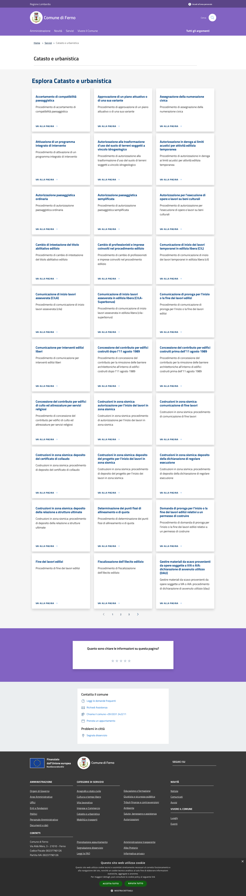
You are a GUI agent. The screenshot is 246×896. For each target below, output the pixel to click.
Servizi (48, 43)
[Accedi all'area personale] (200, 4)
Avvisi (174, 802)
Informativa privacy (134, 853)
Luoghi (174, 818)
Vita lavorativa (85, 802)
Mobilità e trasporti (87, 819)
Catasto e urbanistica (88, 814)
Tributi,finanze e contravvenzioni (141, 802)
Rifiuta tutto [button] (135, 883)
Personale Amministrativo (44, 819)
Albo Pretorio (131, 848)
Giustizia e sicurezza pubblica (139, 796)
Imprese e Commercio (88, 808)
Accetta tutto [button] (111, 883)
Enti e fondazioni (39, 808)
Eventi (174, 824)
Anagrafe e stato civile (89, 791)
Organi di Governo (39, 791)
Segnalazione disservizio (90, 848)
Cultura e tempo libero (89, 797)
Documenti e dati (39, 825)
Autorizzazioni (131, 819)
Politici (33, 814)
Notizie (174, 791)
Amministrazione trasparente (139, 842)
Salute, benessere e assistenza (140, 814)
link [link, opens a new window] (153, 877)
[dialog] (123, 877)
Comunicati (177, 797)
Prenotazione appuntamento (92, 842)
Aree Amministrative (41, 797)
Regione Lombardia (40, 4)
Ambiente (129, 808)
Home (37, 43)
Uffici (32, 802)
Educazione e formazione (137, 791)
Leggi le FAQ (83, 853)
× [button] (242, 861)
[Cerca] (212, 17)
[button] (123, 890)
